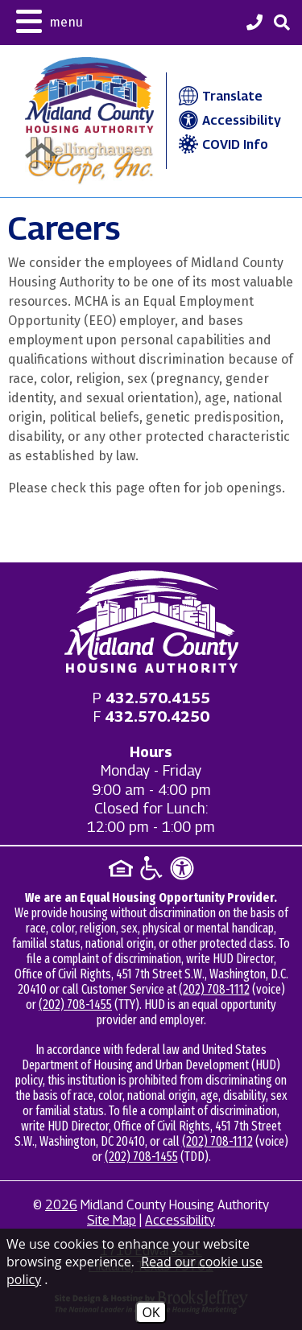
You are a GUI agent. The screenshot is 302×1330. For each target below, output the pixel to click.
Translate (219, 96)
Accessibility (228, 120)
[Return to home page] (151, 621)
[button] (49, 19)
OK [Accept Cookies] (150, 1312)
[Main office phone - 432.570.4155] (157, 698)
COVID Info (221, 144)
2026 (61, 1205)
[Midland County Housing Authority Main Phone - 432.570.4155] (254, 23)
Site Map (111, 1220)
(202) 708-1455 (75, 1004)
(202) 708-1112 (214, 989)
